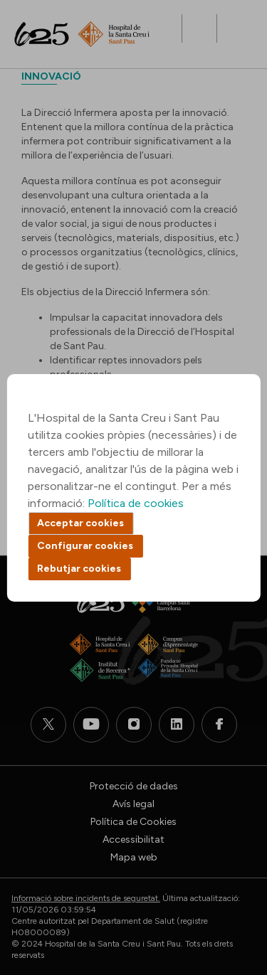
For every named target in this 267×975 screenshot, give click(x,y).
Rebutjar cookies (79, 569)
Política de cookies (136, 503)
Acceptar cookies (80, 523)
